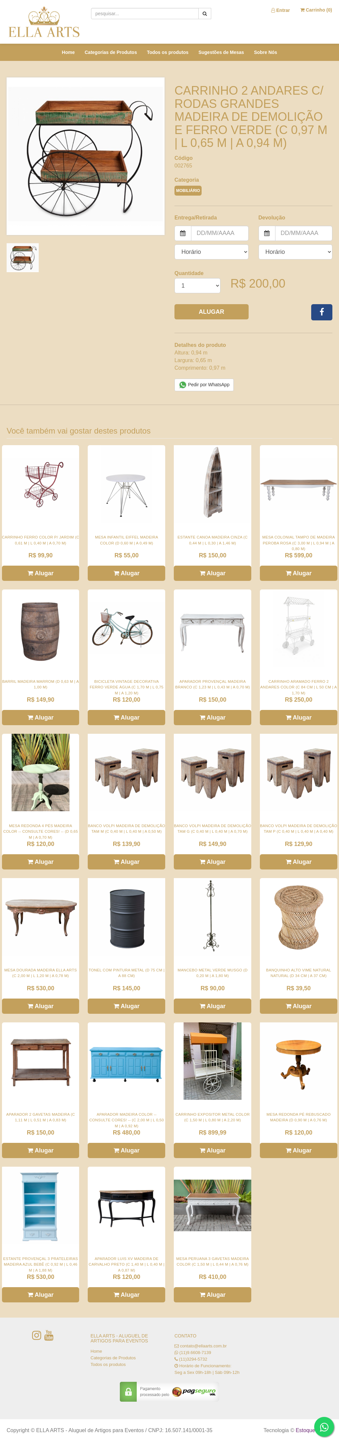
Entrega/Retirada (195, 217)
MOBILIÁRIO (188, 190)
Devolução (272, 217)
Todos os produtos (168, 52)
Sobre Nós (265, 52)
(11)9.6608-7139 (195, 1352)
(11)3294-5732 (193, 1359)
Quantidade (189, 273)
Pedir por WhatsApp (204, 385)
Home (68, 52)
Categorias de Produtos (111, 52)
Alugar (211, 311)
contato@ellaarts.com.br (203, 1345)
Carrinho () (316, 10)
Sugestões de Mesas (221, 52)
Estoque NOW (312, 1430)
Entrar (280, 10)
